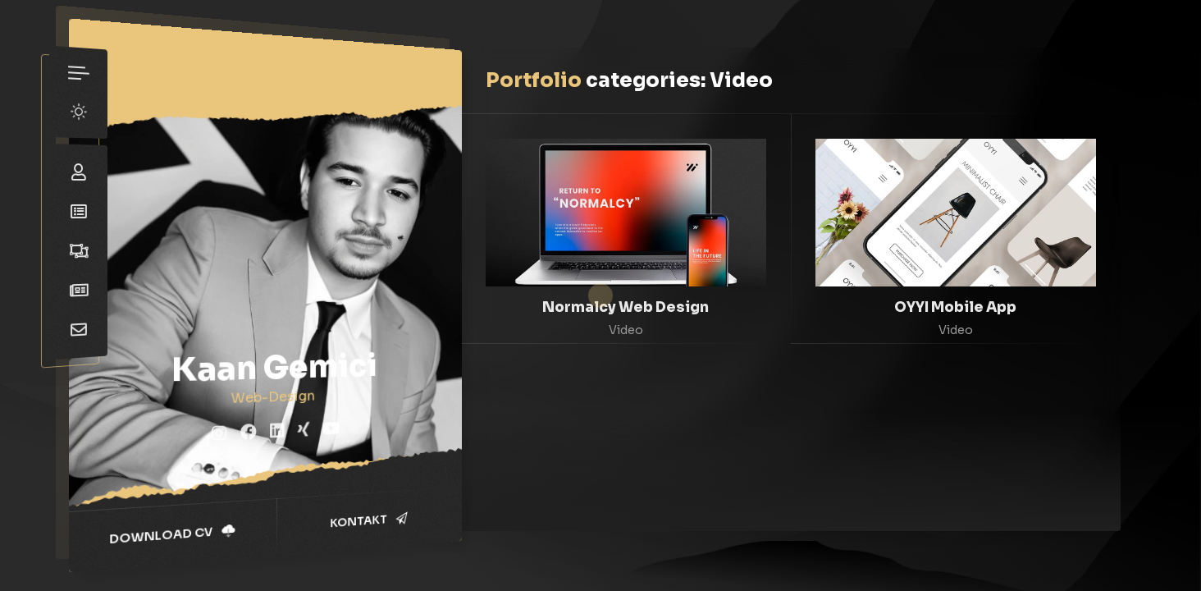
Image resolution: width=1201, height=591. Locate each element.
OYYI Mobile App (955, 307)
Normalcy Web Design (625, 307)
